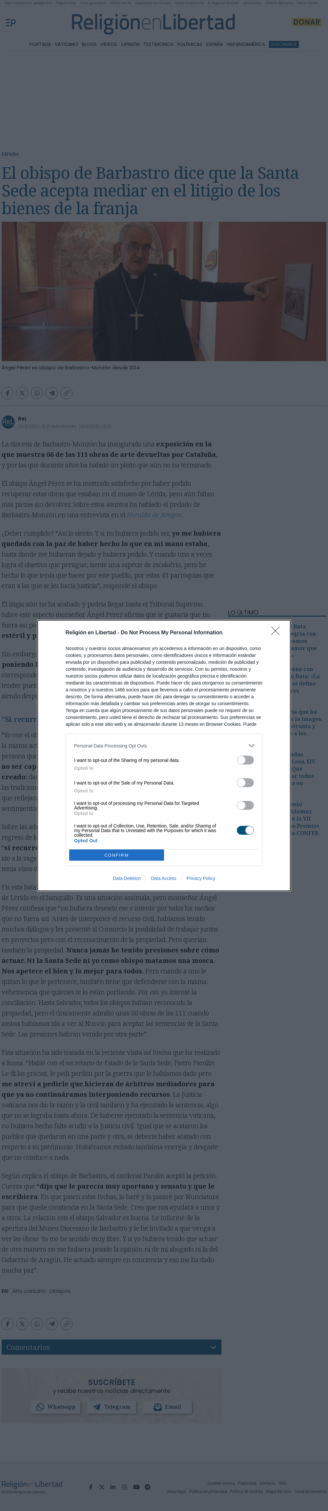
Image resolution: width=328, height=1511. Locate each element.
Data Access (163, 878)
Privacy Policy (201, 878)
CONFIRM (116, 855)
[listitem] (164, 745)
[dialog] (164, 755)
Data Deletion (127, 878)
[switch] (245, 760)
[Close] (277, 633)
